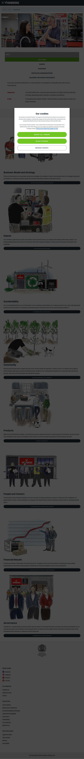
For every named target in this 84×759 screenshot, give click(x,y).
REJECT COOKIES (42, 141)
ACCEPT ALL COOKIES (42, 134)
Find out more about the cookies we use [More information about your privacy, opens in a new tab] (47, 128)
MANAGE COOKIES (42, 148)
